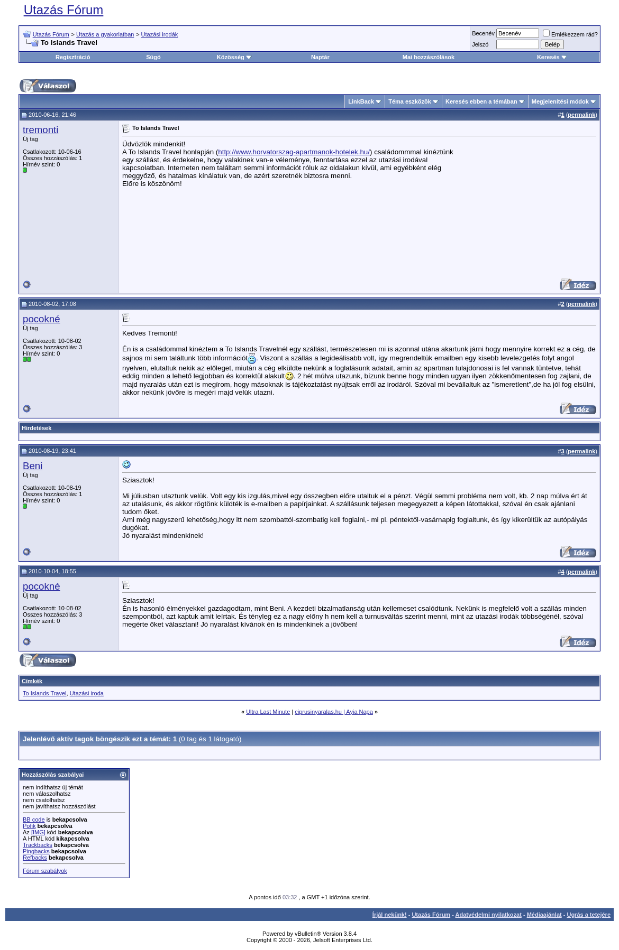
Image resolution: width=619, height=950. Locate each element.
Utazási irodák (159, 34)
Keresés (552, 57)
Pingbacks (36, 851)
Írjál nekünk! (389, 914)
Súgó (153, 57)
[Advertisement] (525, 206)
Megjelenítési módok (560, 101)
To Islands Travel (45, 693)
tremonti (40, 129)
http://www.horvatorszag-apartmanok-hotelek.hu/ (294, 152)
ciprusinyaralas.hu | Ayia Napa (334, 712)
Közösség (234, 57)
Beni (32, 465)
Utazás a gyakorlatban (105, 34)
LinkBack (361, 101)
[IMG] (38, 832)
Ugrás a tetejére (589, 914)
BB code (34, 819)
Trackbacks (37, 845)
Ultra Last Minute (268, 712)
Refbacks (35, 857)
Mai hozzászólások (428, 57)
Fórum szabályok (45, 871)
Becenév (483, 33)
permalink (581, 114)
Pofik (29, 826)
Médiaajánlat (544, 914)
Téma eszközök (409, 101)
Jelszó (480, 44)
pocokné (41, 318)
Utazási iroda (87, 693)
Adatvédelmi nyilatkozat (489, 914)
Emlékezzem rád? (570, 34)
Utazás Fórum (64, 10)
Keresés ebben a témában (481, 101)
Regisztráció (73, 57)
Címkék (32, 681)
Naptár (320, 57)
